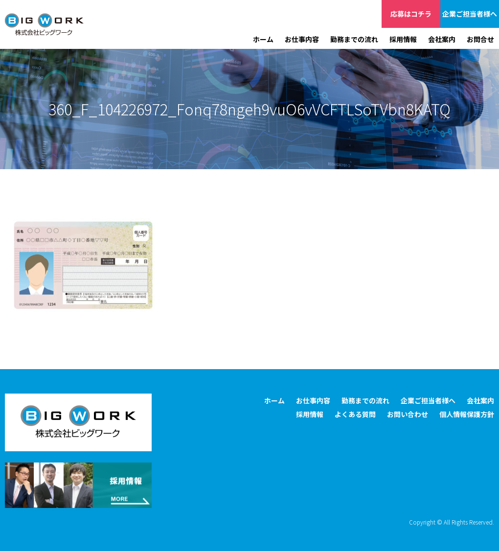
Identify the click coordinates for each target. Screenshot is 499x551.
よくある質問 (355, 414)
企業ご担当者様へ (469, 14)
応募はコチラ (410, 14)
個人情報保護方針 (466, 414)
